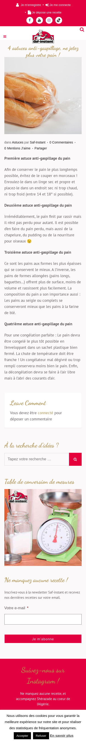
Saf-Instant (37, 142)
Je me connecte (60, 5)
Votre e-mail (16, 608)
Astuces (17, 142)
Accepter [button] (22, 735)
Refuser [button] (41, 735)
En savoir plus (62, 735)
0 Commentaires (61, 142)
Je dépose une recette (46, 12)
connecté (45, 412)
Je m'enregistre (31, 5)
